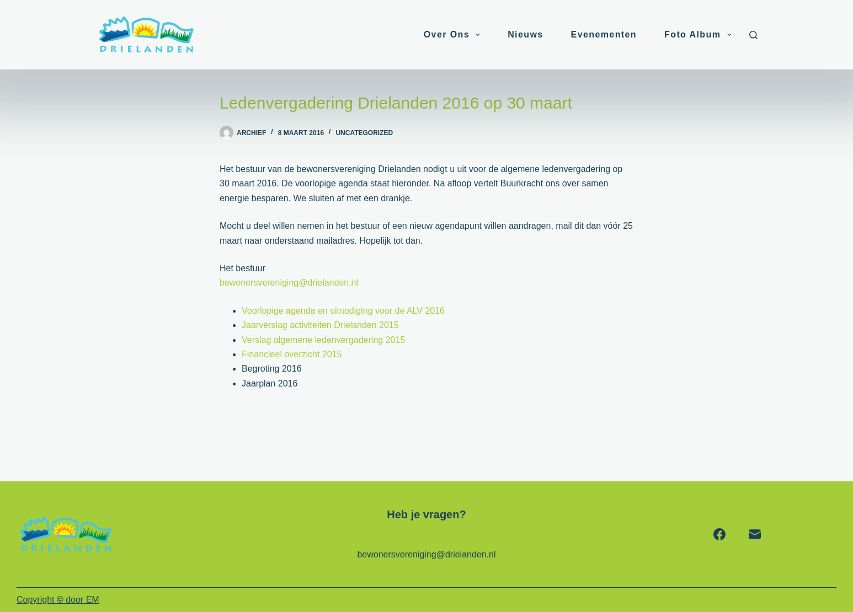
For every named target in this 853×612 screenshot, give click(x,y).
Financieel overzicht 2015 (292, 354)
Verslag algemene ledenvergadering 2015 (323, 340)
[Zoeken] (753, 35)
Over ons (454, 34)
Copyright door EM (58, 599)
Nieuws (525, 34)
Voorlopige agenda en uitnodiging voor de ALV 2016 (343, 310)
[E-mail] (755, 534)
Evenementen (604, 34)
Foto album (699, 34)
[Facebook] (719, 534)
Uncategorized (364, 133)
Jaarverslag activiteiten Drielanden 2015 (320, 325)
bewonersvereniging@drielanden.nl (289, 282)
